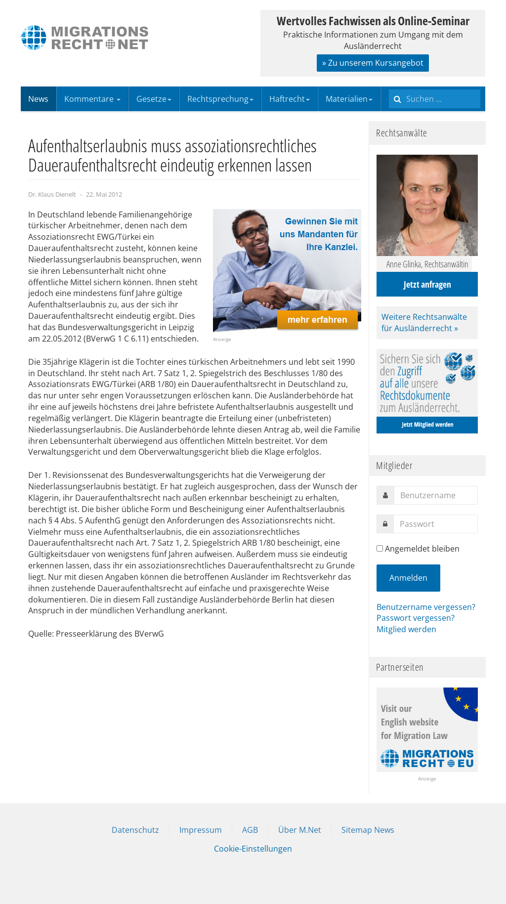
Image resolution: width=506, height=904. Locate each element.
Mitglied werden (406, 629)
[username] (436, 495)
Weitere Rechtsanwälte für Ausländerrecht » (424, 322)
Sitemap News (367, 829)
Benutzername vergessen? (426, 607)
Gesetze (153, 98)
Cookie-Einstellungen (253, 848)
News (38, 98)
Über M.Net (299, 829)
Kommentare (92, 98)
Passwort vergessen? (416, 617)
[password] (435, 524)
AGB (250, 829)
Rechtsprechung (220, 98)
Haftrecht (289, 98)
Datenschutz (135, 829)
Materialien (349, 98)
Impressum (200, 829)
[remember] (380, 548)
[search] (434, 98)
